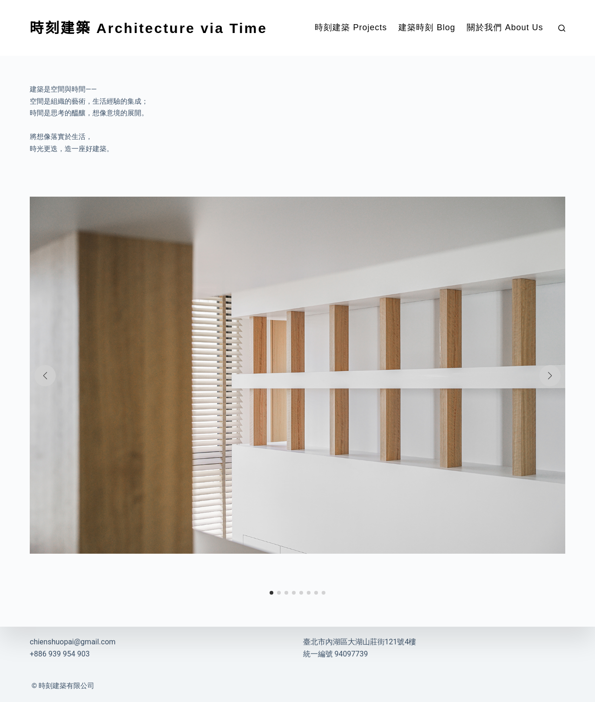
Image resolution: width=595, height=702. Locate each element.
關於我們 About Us (505, 27)
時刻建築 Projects (351, 27)
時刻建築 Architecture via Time (148, 28)
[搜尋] (561, 28)
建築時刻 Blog (426, 27)
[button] (45, 375)
